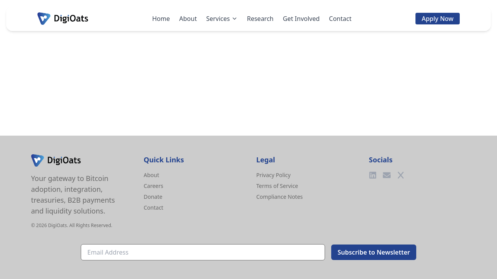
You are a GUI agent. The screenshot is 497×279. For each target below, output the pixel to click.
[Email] (387, 175)
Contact (340, 18)
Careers (153, 185)
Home (161, 18)
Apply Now (438, 18)
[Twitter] (401, 175)
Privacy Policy (273, 175)
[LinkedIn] (373, 175)
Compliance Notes (279, 196)
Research (260, 18)
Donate (153, 196)
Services (222, 18)
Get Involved (301, 18)
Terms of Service (277, 185)
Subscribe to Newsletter (373, 252)
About (188, 18)
